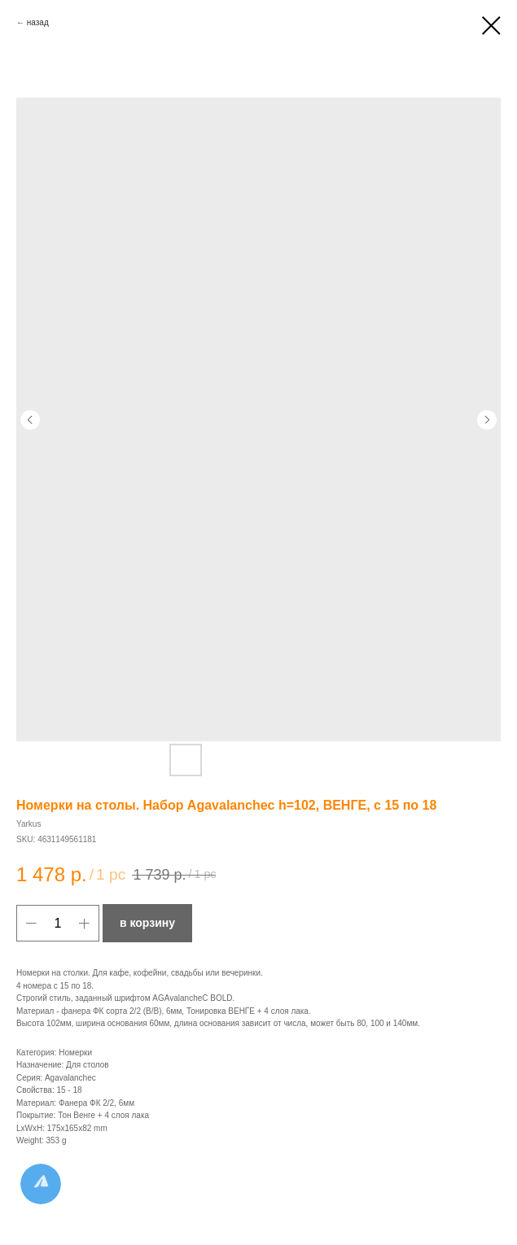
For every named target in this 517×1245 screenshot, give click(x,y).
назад (38, 22)
